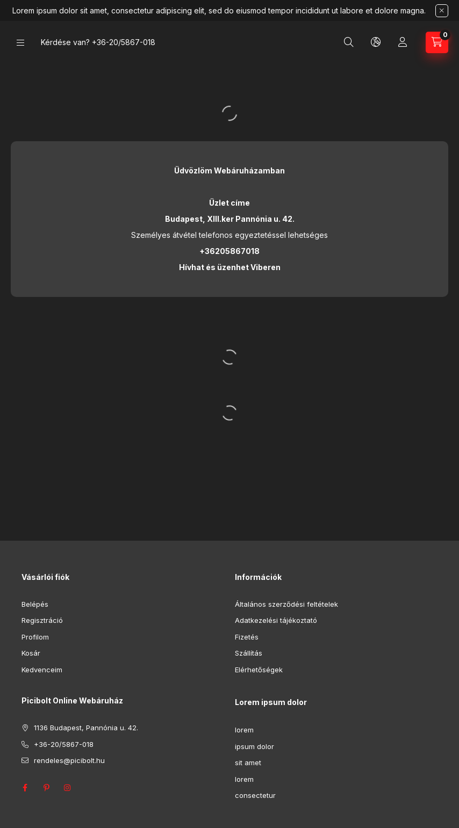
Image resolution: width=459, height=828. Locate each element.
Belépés (34, 604)
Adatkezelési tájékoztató (276, 620)
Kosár (30, 653)
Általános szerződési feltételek (286, 604)
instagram (67, 787)
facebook (24, 787)
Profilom (35, 637)
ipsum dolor (254, 746)
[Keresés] (349, 42)
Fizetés (247, 637)
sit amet (248, 762)
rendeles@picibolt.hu (69, 760)
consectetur (255, 795)
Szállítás (248, 653)
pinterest (46, 787)
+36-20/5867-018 (123, 42)
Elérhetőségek (259, 669)
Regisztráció (42, 620)
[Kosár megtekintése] (437, 42)
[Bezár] (441, 10)
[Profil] (402, 42)
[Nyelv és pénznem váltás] (375, 42)
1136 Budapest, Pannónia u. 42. (86, 727)
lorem (244, 729)
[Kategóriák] (20, 43)
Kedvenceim (41, 669)
